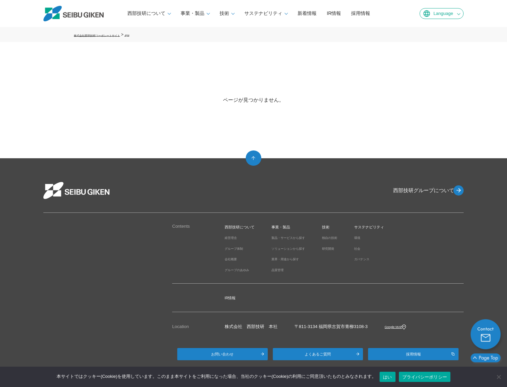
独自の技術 (359, 237)
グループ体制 (238, 248)
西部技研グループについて (419, 190)
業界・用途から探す (302, 258)
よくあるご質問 (318, 357)
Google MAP (397, 326)
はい (387, 377)
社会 (391, 248)
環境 (391, 237)
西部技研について (154, 13)
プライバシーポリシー (424, 377)
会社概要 (233, 258)
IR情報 (341, 13)
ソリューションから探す (306, 248)
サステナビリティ (271, 13)
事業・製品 (200, 13)
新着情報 (314, 13)
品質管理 (291, 269)
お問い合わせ (222, 357)
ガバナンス (398, 258)
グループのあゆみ (242, 269)
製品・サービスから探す (306, 237)
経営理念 (233, 237)
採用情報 (368, 13)
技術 (232, 13)
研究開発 (356, 248)
